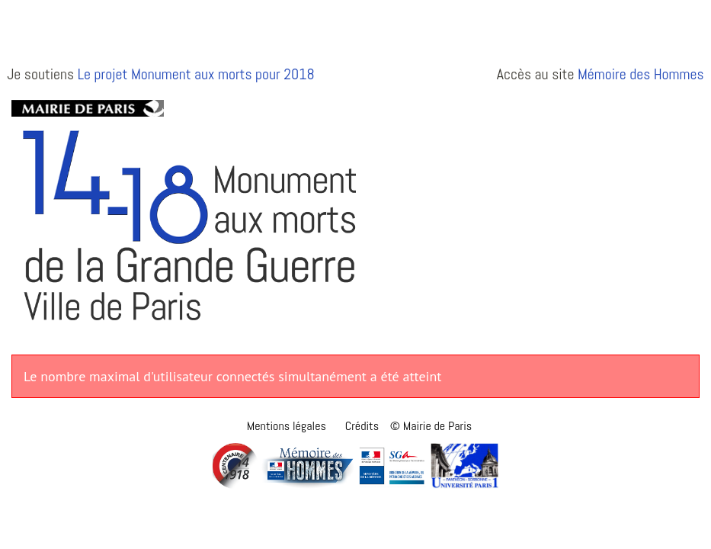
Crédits (362, 426)
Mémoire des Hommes (641, 74)
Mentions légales (286, 426)
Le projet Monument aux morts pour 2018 (196, 74)
